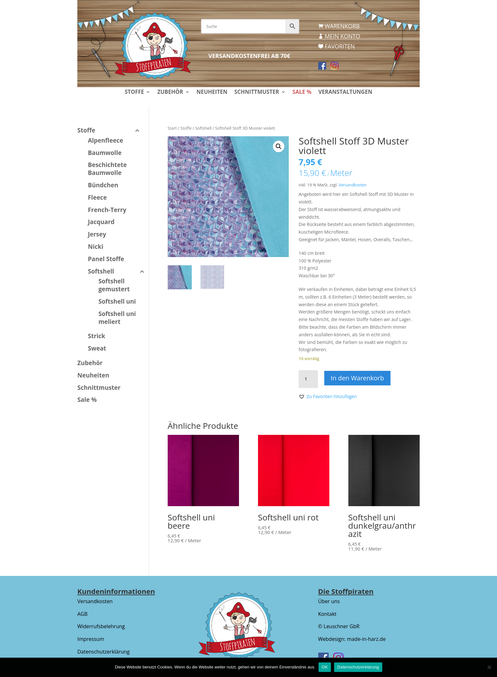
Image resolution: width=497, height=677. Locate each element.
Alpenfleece (105, 140)
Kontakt (327, 613)
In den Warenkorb (357, 378)
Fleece (97, 197)
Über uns (329, 601)
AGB (82, 613)
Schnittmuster (256, 92)
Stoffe (134, 92)
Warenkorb (342, 26)
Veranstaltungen (345, 92)
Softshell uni (117, 301)
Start (172, 128)
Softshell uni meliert (117, 318)
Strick (96, 336)
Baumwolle (104, 153)
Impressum (90, 638)
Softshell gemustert (114, 285)
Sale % (302, 92)
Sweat (97, 348)
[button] (278, 146)
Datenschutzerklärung (103, 651)
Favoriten (340, 46)
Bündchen (103, 185)
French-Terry (107, 210)
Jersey (97, 234)
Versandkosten (352, 185)
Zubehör (170, 92)
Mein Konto (342, 36)
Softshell (203, 128)
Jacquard (101, 222)
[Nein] (489, 667)
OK (325, 667)
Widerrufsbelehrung (101, 626)
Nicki (95, 246)
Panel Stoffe (106, 259)
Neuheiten (212, 92)
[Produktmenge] (308, 379)
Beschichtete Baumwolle (107, 169)
